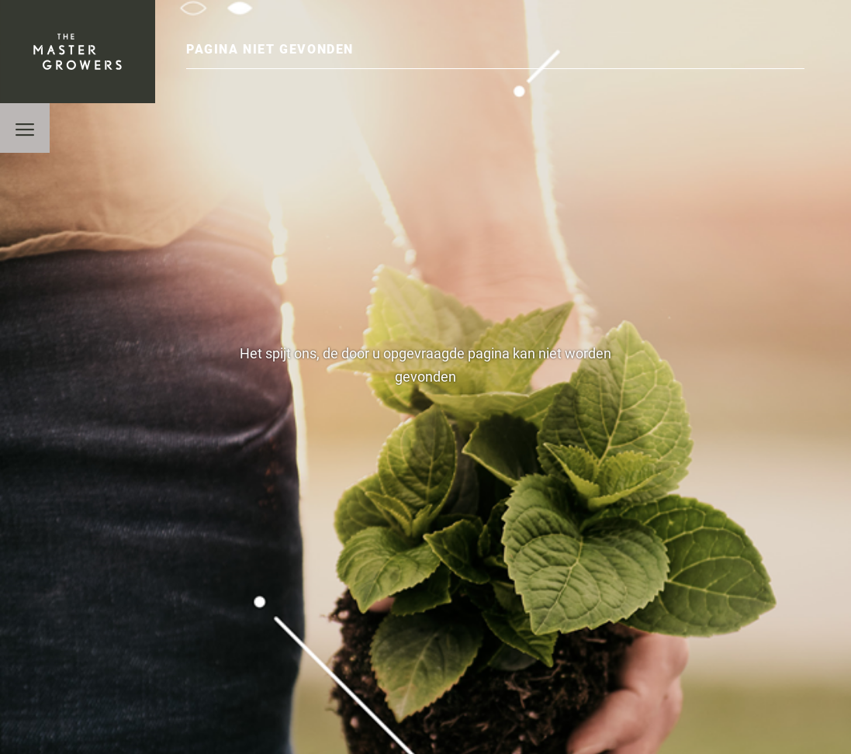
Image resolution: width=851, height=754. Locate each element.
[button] (25, 128)
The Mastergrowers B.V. (77, 51)
